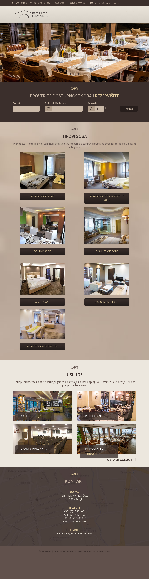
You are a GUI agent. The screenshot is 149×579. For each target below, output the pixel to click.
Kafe (30, 416)
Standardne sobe (42, 196)
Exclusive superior (107, 302)
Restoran (93, 416)
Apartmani (42, 302)
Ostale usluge (119, 460)
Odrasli (92, 103)
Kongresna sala (33, 449)
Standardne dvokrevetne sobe (107, 198)
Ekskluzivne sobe (106, 251)
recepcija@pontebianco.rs (106, 3)
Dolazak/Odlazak (55, 103)
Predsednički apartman (42, 346)
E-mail (16, 103)
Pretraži (129, 108)
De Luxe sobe (42, 251)
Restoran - (94, 451)
